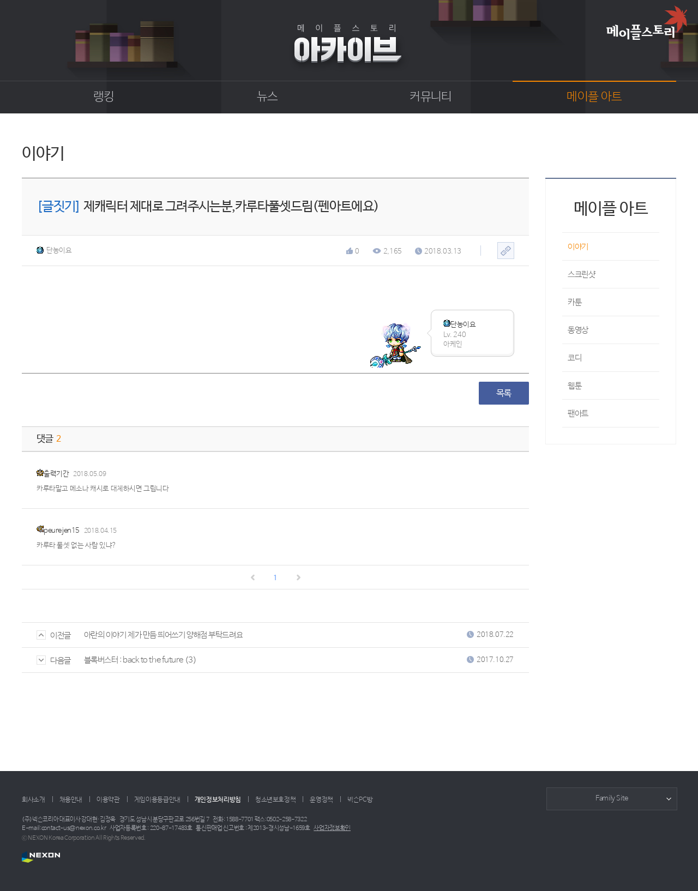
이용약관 (108, 800)
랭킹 (104, 97)
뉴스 (267, 97)
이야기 (578, 246)
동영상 (578, 330)
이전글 (54, 635)
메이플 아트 (594, 97)
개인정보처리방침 (218, 800)
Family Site (611, 798)
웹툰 (574, 385)
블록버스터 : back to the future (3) (140, 660)
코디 (574, 358)
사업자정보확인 (332, 828)
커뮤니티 (431, 97)
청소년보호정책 (275, 800)
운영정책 (321, 800)
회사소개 (33, 800)
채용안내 (71, 800)
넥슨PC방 (359, 800)
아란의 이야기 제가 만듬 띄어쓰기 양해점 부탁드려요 (163, 635)
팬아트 (578, 413)
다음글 (54, 660)
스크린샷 (581, 274)
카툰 (574, 302)
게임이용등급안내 (157, 800)
